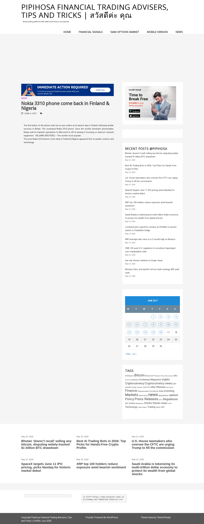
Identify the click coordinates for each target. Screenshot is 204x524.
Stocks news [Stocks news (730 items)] (160, 403)
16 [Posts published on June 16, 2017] (161, 332)
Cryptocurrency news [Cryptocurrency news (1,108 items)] (158, 383)
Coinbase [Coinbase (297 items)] (134, 380)
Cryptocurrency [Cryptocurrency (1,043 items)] (134, 383)
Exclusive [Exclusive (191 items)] (169, 387)
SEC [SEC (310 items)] (126, 403)
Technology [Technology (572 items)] (131, 406)
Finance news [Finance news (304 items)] (143, 391)
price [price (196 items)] (160, 400)
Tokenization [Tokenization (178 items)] (142, 407)
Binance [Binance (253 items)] (130, 376)
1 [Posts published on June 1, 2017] (153, 317)
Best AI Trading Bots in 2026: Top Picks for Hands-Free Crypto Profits (101, 444)
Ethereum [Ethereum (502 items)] (161, 387)
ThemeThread (163, 517)
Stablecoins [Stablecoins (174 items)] (140, 403)
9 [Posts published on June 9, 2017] (160, 324)
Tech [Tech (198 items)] (170, 403)
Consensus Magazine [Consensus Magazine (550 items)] (150, 379)
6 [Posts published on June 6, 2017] (137, 324)
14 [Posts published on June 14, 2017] (145, 332)
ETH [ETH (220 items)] (148, 387)
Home (67, 32)
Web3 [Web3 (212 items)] (158, 407)
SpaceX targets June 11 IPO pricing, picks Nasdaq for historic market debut (46, 467)
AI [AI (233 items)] (126, 376)
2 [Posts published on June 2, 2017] (160, 317)
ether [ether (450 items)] (153, 387)
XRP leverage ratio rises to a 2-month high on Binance (150, 239)
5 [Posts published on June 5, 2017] (129, 324)
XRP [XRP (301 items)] (163, 407)
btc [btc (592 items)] (175, 375)
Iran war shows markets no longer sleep (143, 260)
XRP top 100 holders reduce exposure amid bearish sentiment (101, 465)
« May (127, 354)
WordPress (112, 517)
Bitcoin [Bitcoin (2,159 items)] (139, 375)
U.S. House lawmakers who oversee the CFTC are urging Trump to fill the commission (153, 444)
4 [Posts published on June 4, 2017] (176, 317)
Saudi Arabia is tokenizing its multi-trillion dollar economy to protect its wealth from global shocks (155, 469)
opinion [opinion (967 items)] (173, 395)
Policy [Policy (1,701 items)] (129, 399)
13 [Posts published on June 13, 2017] (137, 332)
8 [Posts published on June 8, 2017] (153, 324)
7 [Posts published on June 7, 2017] (145, 324)
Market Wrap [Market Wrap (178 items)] (143, 395)
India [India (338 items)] (161, 391)
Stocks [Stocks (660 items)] (148, 403)
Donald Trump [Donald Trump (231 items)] (130, 387)
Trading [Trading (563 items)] (151, 406)
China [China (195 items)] (127, 380)
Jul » (134, 354)
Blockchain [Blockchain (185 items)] (169, 376)
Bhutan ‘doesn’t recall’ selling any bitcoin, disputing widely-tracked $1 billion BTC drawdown (46, 444)
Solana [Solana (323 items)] (132, 403)
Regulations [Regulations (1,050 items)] (170, 399)
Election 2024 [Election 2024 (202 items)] (141, 387)
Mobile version (157, 32)
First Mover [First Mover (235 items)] (153, 391)
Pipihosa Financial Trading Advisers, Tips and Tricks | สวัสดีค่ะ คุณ (94, 11)
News (179, 32)
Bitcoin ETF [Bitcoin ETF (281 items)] (150, 376)
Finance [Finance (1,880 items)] (131, 391)
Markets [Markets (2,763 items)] (131, 395)
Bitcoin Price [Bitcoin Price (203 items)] (159, 376)
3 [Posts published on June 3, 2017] (168, 317)
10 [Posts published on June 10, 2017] (168, 324)
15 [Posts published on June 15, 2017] (153, 332)
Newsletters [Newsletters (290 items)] (164, 395)
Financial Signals (91, 32)
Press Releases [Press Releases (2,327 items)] (146, 399)
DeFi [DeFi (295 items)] (174, 384)
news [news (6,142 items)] (153, 394)
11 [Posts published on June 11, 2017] (176, 324)
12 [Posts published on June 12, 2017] (129, 332)
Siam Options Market (124, 32)
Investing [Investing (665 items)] (169, 391)
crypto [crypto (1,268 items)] (166, 379)
